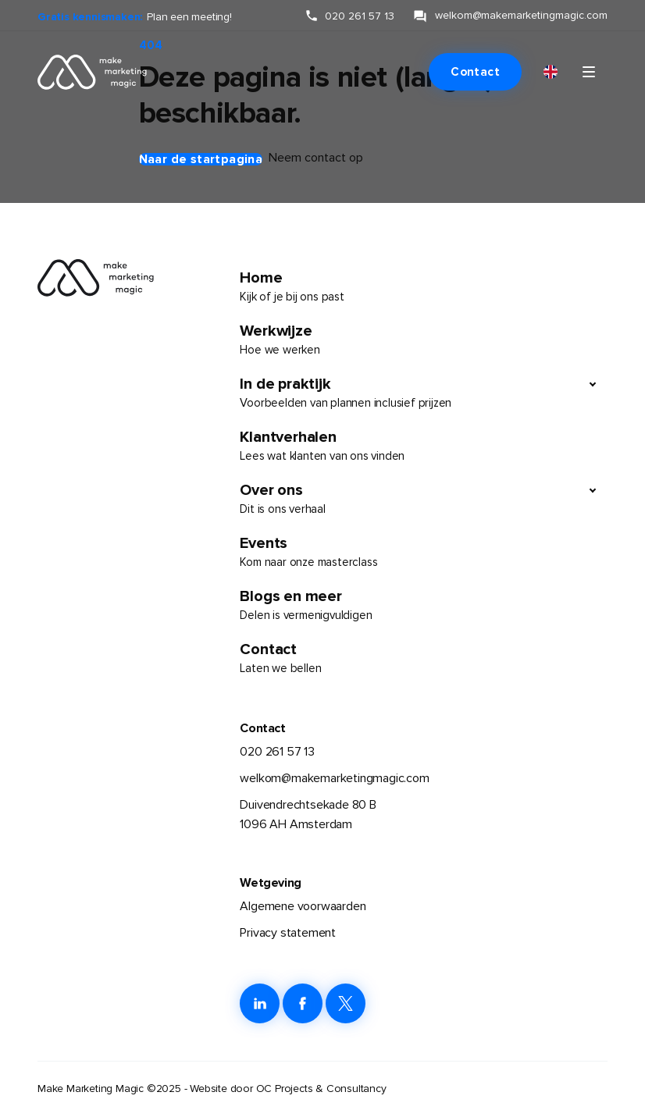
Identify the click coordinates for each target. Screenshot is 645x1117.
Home (424, 287)
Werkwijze (424, 340)
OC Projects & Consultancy (321, 1088)
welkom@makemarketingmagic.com (334, 778)
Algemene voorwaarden (302, 906)
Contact (475, 72)
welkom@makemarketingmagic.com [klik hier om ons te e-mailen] (521, 15)
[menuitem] (550, 72)
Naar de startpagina (201, 159)
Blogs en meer (424, 605)
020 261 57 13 (277, 751)
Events (424, 552)
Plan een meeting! (189, 16)
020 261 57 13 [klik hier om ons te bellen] (359, 16)
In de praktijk (409, 393)
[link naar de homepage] (83, 72)
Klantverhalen (424, 446)
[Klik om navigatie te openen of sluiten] (589, 72)
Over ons (409, 499)
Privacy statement (288, 933)
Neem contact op (316, 157)
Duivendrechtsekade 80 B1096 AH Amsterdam (308, 815)
